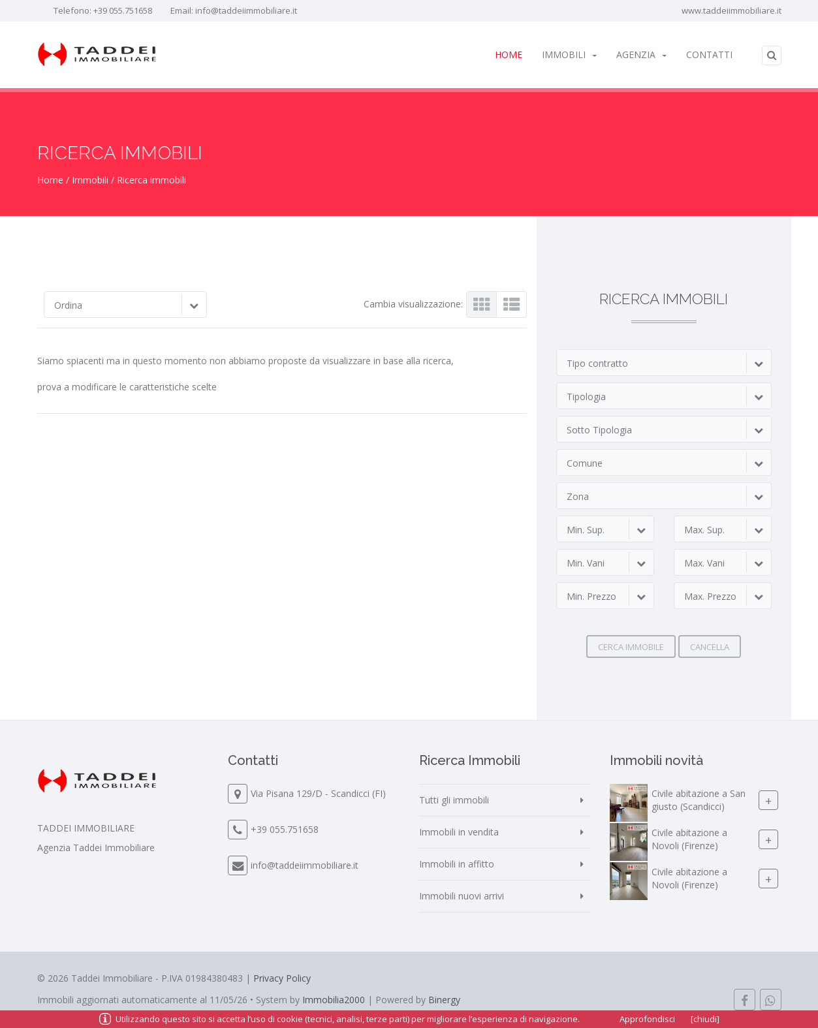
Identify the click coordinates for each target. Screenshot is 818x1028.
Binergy (444, 999)
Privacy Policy (282, 978)
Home (508, 54)
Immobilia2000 (333, 999)
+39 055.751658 (122, 10)
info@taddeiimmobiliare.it (246, 10)
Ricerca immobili (151, 180)
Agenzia (641, 54)
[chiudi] (705, 1019)
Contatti (709, 54)
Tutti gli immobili (454, 800)
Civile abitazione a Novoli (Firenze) (689, 839)
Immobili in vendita (459, 832)
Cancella (709, 647)
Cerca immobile (631, 647)
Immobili (569, 54)
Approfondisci (647, 1019)
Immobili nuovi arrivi (461, 896)
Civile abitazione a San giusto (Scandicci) (699, 800)
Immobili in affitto (456, 864)
